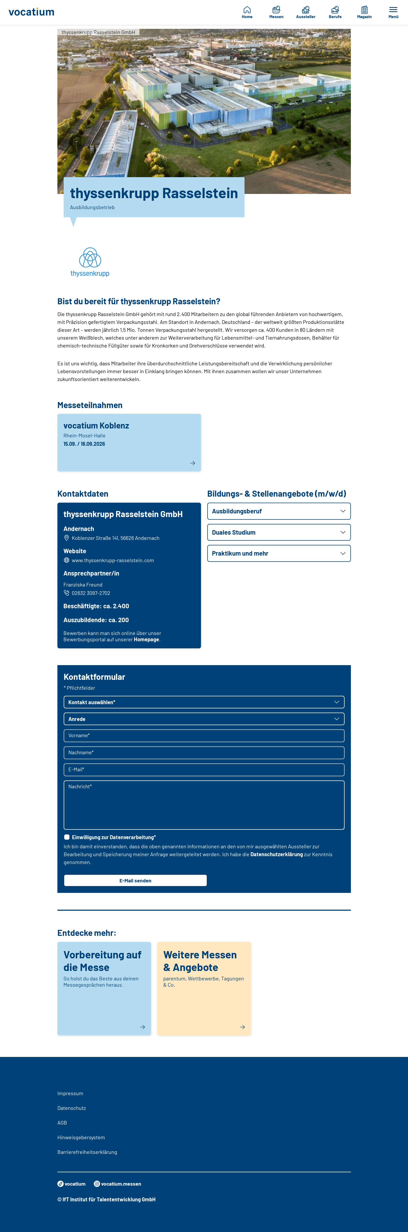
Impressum (70, 1093)
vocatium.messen (119, 1184)
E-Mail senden (135, 881)
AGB (62, 1122)
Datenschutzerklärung (277, 854)
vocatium (71, 1184)
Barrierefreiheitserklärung (87, 1152)
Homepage (146, 639)
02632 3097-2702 (87, 593)
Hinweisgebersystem (81, 1137)
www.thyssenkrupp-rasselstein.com (113, 560)
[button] (279, 511)
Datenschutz (71, 1108)
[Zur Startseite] (33, 12)
